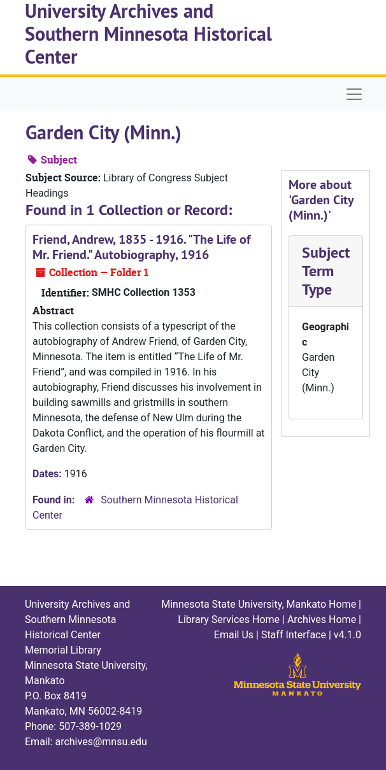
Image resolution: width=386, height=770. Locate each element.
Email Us (234, 635)
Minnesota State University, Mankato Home (258, 604)
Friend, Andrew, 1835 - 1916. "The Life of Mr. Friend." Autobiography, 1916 (141, 247)
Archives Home (321, 619)
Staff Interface (293, 635)
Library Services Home (229, 619)
